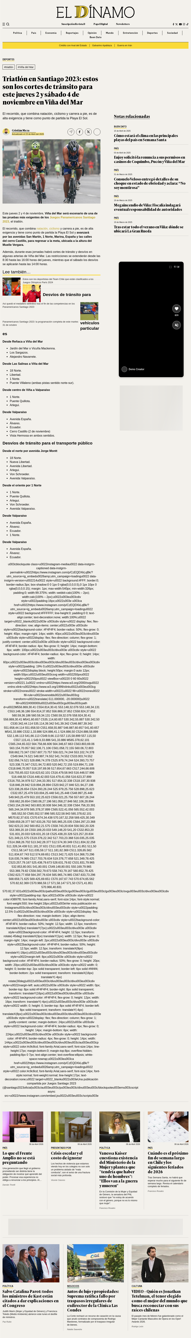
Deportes (152, 32)
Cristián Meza (20, 130)
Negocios (73, 1286)
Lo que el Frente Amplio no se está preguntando (19, 1157)
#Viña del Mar (26, 67)
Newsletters (123, 24)
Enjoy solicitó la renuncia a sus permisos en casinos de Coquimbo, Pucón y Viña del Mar (149, 159)
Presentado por (61, 1148)
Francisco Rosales (107, 1208)
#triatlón (8, 67)
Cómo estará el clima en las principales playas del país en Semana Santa (146, 137)
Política (17, 32)
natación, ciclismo (48, 228)
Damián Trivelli (9, 1185)
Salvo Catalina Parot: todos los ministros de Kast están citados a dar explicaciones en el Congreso (31, 1298)
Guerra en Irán (124, 45)
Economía (51, 32)
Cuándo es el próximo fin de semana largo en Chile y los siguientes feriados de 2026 (168, 1162)
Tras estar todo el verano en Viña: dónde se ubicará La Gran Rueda (148, 229)
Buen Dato (96, 37)
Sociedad (172, 32)
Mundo (110, 32)
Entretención (130, 32)
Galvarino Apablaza (102, 45)
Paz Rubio (7, 1322)
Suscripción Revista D (73, 24)
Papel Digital (101, 24)
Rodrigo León (137, 1326)
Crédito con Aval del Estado (73, 45)
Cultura (137, 1286)
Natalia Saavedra (74, 1329)
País (33, 32)
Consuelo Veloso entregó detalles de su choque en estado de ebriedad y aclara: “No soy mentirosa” (149, 183)
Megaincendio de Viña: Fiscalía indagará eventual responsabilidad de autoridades (148, 207)
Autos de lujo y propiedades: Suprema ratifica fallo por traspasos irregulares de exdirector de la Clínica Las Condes (93, 1300)
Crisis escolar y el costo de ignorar (67, 1155)
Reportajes (72, 32)
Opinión (92, 32)
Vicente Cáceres (58, 1180)
